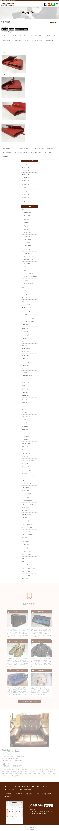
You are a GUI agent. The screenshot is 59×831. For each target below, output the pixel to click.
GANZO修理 (25, 426)
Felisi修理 (24, 412)
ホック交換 (25, 463)
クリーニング (25, 490)
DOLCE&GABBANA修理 (28, 477)
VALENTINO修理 (26, 483)
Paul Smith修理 (26, 487)
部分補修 (24, 301)
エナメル (24, 368)
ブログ (24, 209)
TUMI (23, 385)
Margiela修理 (25, 466)
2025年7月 (24, 187)
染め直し (24, 287)
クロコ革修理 (25, 541)
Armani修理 (25, 429)
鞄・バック (26, 786)
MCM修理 (24, 473)
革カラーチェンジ (28, 253)
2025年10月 (25, 177)
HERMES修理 (5, 29)
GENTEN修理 (25, 395)
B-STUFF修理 (25, 436)
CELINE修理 (25, 328)
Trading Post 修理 (26, 514)
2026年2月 (24, 170)
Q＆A (38, 794)
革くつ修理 (26, 226)
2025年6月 (24, 191)
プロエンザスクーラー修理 (28, 568)
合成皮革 (24, 561)
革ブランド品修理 (19, 29)
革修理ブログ (47, 794)
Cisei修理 (24, 510)
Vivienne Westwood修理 (28, 460)
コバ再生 (26, 29)
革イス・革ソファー (12, 789)
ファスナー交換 (26, 311)
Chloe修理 (24, 338)
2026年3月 (24, 167)
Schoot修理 (25, 548)
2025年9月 (24, 181)
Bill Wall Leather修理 (27, 500)
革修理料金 (9, 794)
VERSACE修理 (26, 416)
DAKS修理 (24, 517)
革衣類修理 (26, 229)
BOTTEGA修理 (27, 249)
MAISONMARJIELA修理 (28, 318)
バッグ (24, 291)
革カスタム (25, 450)
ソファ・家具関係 (28, 283)
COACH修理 (25, 331)
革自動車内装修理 (28, 236)
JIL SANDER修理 (26, 551)
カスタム (24, 406)
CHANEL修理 (27, 243)
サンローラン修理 (26, 470)
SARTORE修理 (26, 453)
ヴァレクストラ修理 (27, 527)
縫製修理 (24, 402)
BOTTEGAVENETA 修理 (28, 321)
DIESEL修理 (25, 392)
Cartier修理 (28, 245)
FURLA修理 (25, 578)
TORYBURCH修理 (26, 433)
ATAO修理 (24, 409)
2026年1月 (24, 174)
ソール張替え (25, 446)
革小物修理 (26, 222)
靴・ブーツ (36, 786)
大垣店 (25, 266)
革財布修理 (11, 29)
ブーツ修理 (25, 456)
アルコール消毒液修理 (27, 524)
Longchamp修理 (26, 355)
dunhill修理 (25, 565)
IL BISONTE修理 (26, 362)
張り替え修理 (25, 351)
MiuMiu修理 (25, 372)
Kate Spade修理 (26, 531)
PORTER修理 (25, 544)
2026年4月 (24, 164)
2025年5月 (24, 194)
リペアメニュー (28, 263)
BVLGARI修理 (25, 335)
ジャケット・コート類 (29, 280)
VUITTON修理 (27, 239)
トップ (8, 786)
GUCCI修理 (25, 294)
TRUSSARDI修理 (26, 443)
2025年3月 (24, 201)
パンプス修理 (25, 497)
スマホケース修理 (26, 554)
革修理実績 (19, 794)
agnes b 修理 (25, 507)
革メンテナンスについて (28, 504)
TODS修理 (24, 538)
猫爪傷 (24, 341)
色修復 (24, 558)
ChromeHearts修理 (27, 375)
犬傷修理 (24, 345)
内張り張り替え (26, 304)
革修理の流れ (30, 794)
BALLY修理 (25, 439)
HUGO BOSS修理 (26, 494)
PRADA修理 (25, 314)
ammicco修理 (25, 521)
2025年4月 (24, 197)
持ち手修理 (25, 389)
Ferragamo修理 (26, 348)
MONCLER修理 (26, 575)
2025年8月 (24, 184)
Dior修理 (24, 419)
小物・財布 (17, 786)
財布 (25, 270)
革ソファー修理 (28, 232)
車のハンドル (25, 382)
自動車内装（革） (26, 789)
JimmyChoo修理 (26, 365)
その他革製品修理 (28, 259)
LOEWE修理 (25, 324)
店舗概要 (8, 796)
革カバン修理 (27, 215)
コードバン (25, 422)
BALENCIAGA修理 (26, 307)
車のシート (25, 379)
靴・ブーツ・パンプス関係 (30, 276)
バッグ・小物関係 (28, 273)
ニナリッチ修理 (26, 571)
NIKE (23, 480)
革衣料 (45, 786)
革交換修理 (25, 399)
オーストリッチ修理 (27, 534)
